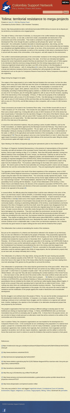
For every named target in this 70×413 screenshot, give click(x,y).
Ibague (12, 390)
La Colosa (27, 390)
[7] (31, 247)
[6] (17, 199)
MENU (65, 2)
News (19, 388)
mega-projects (35, 390)
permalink (64, 390)
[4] (29, 139)
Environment (5, 390)
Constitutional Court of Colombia (52, 388)
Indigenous (19, 390)
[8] (46, 277)
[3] (13, 135)
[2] (36, 67)
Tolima (48, 390)
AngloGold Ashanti (35, 388)
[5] (25, 188)
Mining (43, 390)
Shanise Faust (25, 22)
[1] (30, 46)
